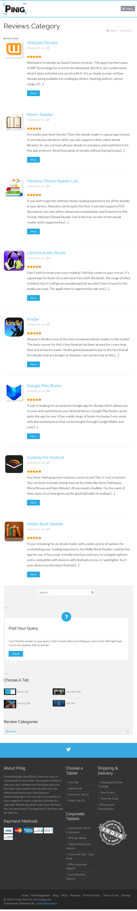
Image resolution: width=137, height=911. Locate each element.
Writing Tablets (77, 838)
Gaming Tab (23, 703)
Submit (15, 653)
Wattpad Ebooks (42, 42)
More (33, 93)
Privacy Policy (91, 895)
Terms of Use (110, 895)
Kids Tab (70, 703)
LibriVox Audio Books (46, 252)
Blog (55, 895)
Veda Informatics (47, 903)
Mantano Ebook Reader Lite (52, 181)
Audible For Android (45, 457)
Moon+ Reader (40, 114)
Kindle (33, 319)
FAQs (64, 895)
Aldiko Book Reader (45, 524)
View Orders (107, 792)
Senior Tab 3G (76, 800)
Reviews (75, 895)
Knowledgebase (40, 895)
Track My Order (109, 798)
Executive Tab (73, 691)
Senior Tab (22, 691)
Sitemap (126, 895)
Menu (129, 8)
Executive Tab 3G (78, 794)
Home (24, 895)
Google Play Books (44, 385)
